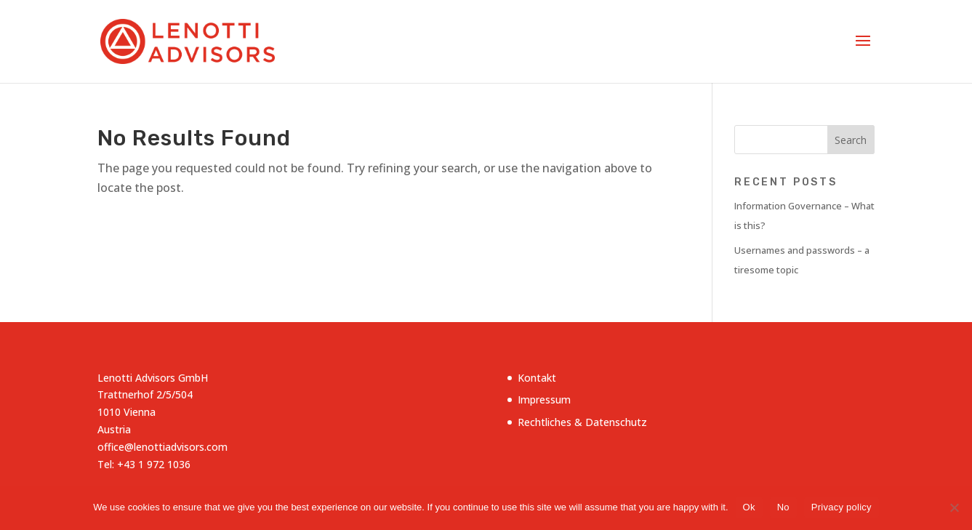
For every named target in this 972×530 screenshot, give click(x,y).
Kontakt (537, 378)
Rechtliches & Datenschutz (582, 422)
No (783, 507)
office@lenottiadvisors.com (162, 447)
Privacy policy (841, 507)
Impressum (544, 399)
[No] (954, 507)
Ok (749, 507)
